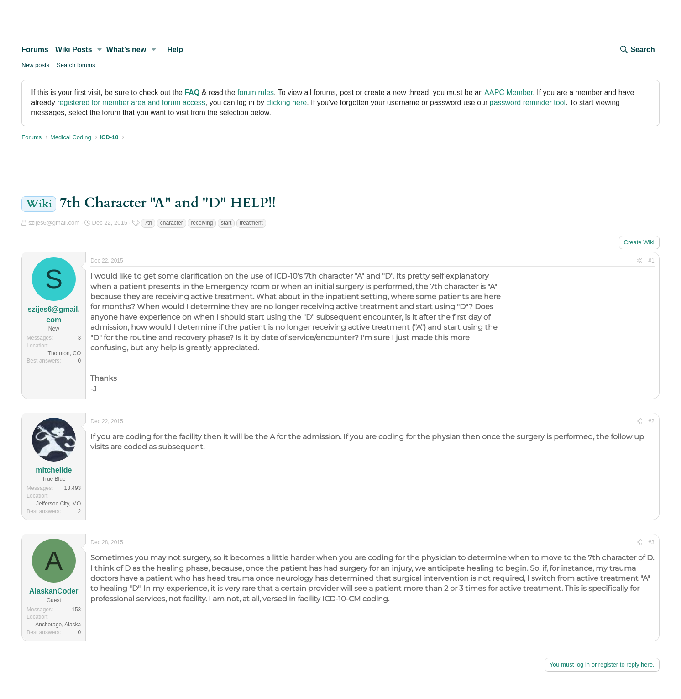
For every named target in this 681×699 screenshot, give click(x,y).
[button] (99, 49)
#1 (651, 261)
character (171, 223)
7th (148, 223)
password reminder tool (528, 102)
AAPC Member (508, 92)
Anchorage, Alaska (58, 624)
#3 (651, 542)
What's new (126, 49)
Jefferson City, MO (58, 503)
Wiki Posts (73, 49)
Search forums (76, 65)
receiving (202, 223)
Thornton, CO (64, 353)
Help (175, 49)
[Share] (639, 261)
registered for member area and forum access (131, 102)
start (226, 223)
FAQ (191, 92)
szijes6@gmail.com (53, 222)
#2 (651, 421)
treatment (251, 223)
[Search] (636, 49)
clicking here (286, 102)
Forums (34, 49)
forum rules (255, 92)
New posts (35, 65)
